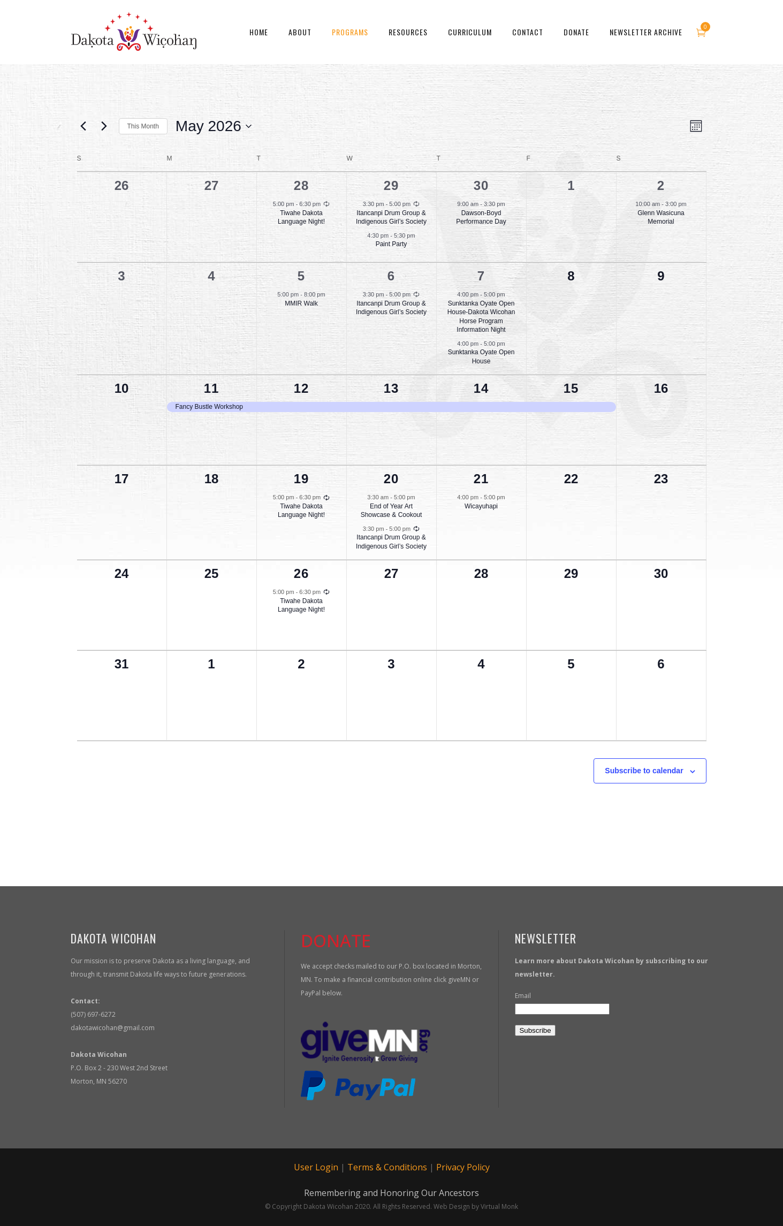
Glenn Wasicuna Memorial (661, 217)
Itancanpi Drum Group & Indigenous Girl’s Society (391, 217)
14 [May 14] (481, 388)
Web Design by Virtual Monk (476, 1206)
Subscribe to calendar (644, 770)
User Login (316, 1167)
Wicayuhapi (481, 506)
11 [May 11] (211, 388)
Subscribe (535, 1030)
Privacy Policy (463, 1167)
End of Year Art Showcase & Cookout (391, 510)
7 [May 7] (481, 276)
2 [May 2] (661, 185)
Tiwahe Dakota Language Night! (301, 217)
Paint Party (391, 244)
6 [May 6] (391, 276)
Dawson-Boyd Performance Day (481, 217)
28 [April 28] (301, 185)
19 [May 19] (301, 478)
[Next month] (104, 126)
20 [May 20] (391, 478)
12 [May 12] (301, 388)
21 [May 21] (481, 478)
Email (523, 995)
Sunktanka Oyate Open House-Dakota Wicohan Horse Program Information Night (481, 317)
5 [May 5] (301, 276)
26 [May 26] (301, 573)
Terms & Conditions (387, 1167)
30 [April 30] (481, 185)
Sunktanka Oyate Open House (481, 356)
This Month (143, 126)
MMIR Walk (301, 303)
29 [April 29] (391, 185)
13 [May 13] (391, 388)
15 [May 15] (571, 388)
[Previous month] (83, 126)
